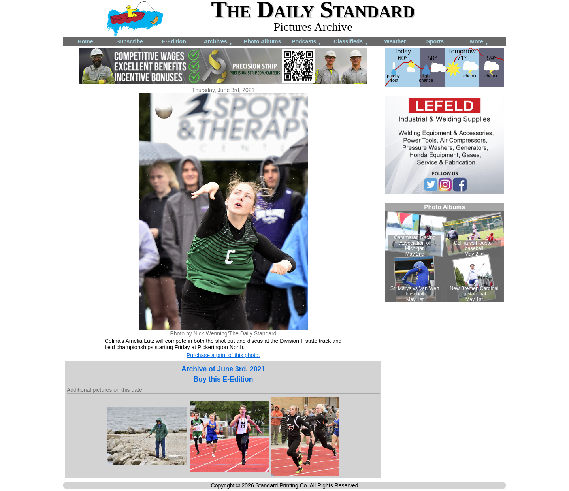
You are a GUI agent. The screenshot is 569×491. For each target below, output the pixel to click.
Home (85, 41)
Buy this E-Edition (223, 379)
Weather (395, 41)
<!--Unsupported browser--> (444, 252)
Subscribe (129, 41)
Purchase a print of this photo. (223, 355)
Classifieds (350, 42)
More (479, 42)
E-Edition (174, 41)
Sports (435, 41)
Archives (218, 42)
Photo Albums (262, 41)
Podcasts (307, 42)
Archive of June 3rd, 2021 (223, 369)
